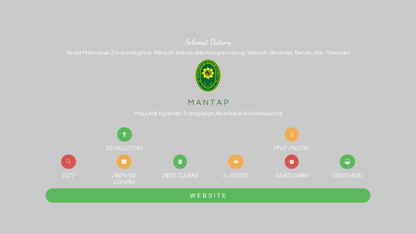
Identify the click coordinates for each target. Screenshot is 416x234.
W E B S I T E (208, 195)
